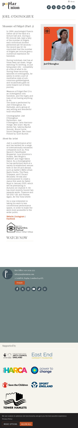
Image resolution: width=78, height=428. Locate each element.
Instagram (19, 216)
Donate (20, 282)
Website (9, 216)
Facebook (10, 219)
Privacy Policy (7, 419)
